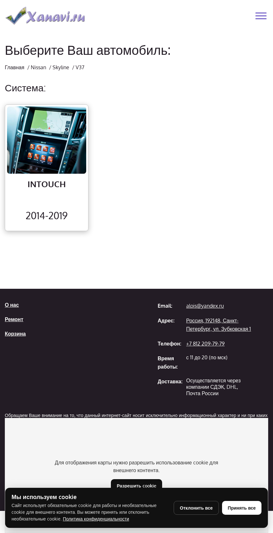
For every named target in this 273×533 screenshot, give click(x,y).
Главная (14, 67)
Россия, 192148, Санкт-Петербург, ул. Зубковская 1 (218, 324)
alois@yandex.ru (205, 306)
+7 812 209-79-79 (205, 343)
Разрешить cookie (136, 485)
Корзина (15, 333)
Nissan (38, 67)
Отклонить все (196, 508)
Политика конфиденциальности (96, 518)
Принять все (242, 508)
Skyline (61, 67)
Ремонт (14, 319)
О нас (12, 305)
